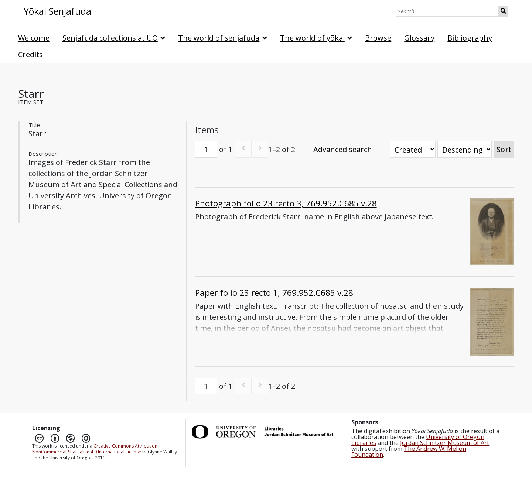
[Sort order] (464, 149)
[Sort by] (413, 149)
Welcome (34, 38)
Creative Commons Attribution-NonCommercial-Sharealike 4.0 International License (95, 449)
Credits (30, 54)
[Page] (206, 149)
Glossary (419, 38)
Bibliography (469, 38)
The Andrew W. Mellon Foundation (408, 452)
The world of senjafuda (218, 38)
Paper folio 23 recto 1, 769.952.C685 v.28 (274, 292)
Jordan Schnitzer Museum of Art (444, 443)
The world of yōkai (312, 38)
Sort (504, 149)
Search (503, 11)
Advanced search (342, 149)
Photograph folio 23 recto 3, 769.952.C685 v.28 (286, 203)
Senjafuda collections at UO (110, 38)
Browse (378, 38)
